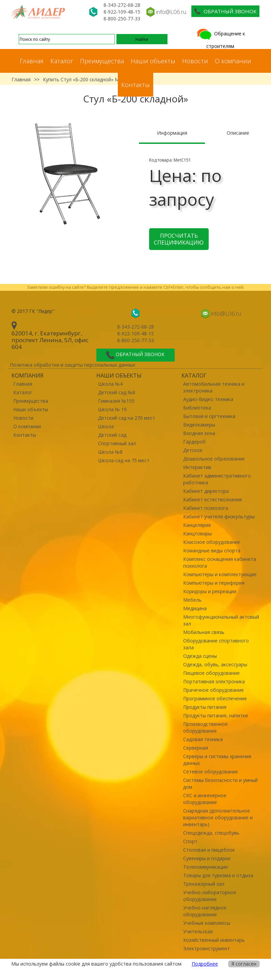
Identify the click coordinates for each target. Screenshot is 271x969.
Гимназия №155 (116, 401)
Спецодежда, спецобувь (211, 833)
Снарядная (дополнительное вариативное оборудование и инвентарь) (218, 817)
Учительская (198, 931)
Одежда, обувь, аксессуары (215, 664)
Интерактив (197, 467)
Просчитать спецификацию (179, 239)
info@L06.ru (171, 12)
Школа (106, 426)
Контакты (135, 85)
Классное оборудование (211, 542)
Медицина (195, 608)
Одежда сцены (200, 656)
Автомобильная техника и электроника (213, 387)
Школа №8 (110, 452)
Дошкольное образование (214, 458)
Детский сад (112, 435)
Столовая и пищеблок (209, 850)
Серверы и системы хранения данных (217, 759)
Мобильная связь (203, 632)
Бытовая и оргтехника (209, 416)
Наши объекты (153, 61)
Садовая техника (203, 739)
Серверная (195, 748)
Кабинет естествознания (212, 499)
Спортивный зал (117, 443)
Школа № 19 (112, 409)
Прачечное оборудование (213, 690)
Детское (193, 450)
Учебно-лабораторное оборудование (209, 895)
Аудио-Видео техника (208, 399)
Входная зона (199, 433)
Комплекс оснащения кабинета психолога (219, 562)
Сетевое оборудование (210, 771)
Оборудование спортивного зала (216, 644)
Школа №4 (110, 384)
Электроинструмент (206, 948)
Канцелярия (197, 525)
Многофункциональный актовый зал (221, 620)
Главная (32, 61)
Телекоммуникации (205, 867)
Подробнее (205, 963)
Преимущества (102, 61)
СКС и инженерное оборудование (204, 798)
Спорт (190, 841)
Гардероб (194, 441)
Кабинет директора (206, 491)
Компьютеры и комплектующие (220, 574)
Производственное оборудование (205, 727)
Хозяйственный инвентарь (214, 940)
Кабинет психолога (205, 508)
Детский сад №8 (116, 392)
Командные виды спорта (211, 550)
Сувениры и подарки (206, 858)
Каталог (61, 61)
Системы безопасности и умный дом (220, 783)
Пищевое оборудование (211, 673)
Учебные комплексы (206, 923)
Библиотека (197, 407)
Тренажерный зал (203, 884)
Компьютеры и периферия (213, 583)
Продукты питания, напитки (215, 715)
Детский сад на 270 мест (126, 418)
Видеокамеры (199, 424)
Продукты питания (204, 707)
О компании (233, 61)
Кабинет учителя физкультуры (219, 516)
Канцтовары (197, 533)
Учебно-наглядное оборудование (204, 911)
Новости (195, 61)
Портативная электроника (214, 681)
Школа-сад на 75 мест (123, 460)
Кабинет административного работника (217, 479)
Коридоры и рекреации (209, 591)
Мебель (192, 600)
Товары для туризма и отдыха (218, 875)
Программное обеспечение (215, 698)
